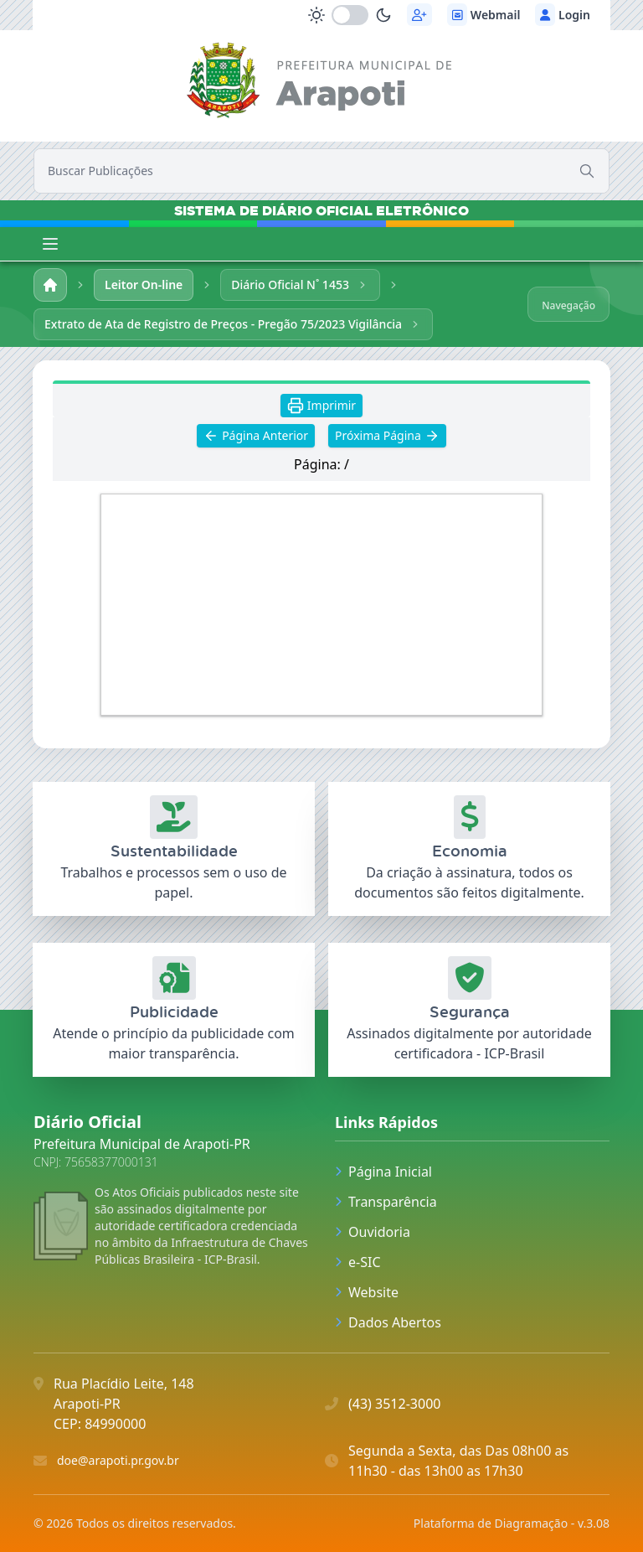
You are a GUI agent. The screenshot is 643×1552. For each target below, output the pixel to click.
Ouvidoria (372, 1232)
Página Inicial (383, 1171)
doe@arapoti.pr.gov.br (118, 1460)
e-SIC (358, 1262)
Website (367, 1292)
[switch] (350, 15)
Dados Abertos (388, 1322)
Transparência (386, 1201)
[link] (322, 83)
